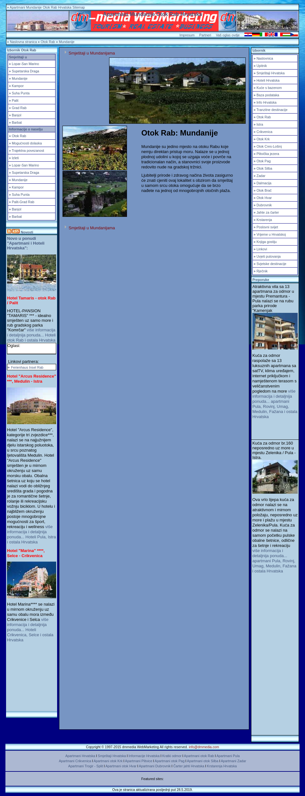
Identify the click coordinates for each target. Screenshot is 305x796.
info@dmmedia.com (204, 747)
